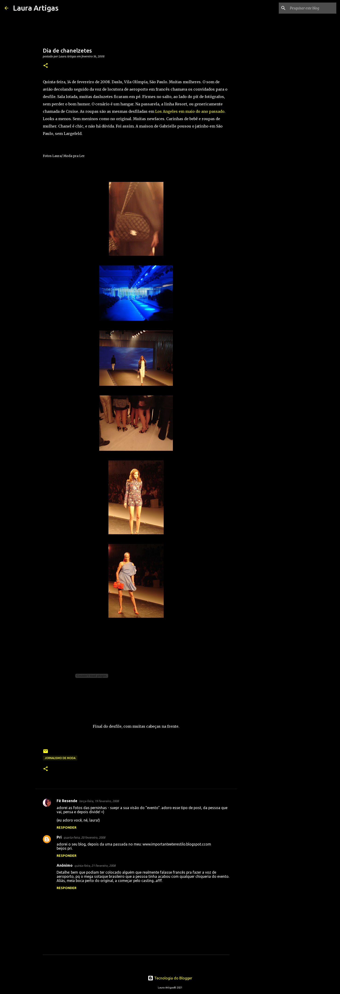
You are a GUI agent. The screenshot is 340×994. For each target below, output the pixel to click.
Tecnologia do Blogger (170, 978)
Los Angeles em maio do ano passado (189, 111)
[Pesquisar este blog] (312, 8)
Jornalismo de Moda (60, 758)
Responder (66, 827)
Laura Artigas (35, 8)
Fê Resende (67, 801)
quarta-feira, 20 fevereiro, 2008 (84, 837)
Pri (59, 837)
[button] (45, 66)
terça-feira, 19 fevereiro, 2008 (99, 801)
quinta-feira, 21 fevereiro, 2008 (95, 865)
